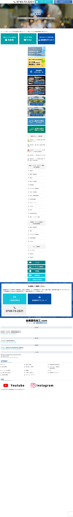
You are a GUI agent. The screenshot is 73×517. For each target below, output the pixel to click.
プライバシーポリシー (30, 374)
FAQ (50, 370)
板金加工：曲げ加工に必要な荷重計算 (36, 145)
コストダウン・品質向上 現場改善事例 (54, 367)
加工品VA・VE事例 (29, 366)
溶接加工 (32, 257)
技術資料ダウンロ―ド (54, 372)
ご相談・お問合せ (29, 372)
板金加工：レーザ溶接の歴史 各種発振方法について (36, 140)
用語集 (27, 370)
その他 (31, 206)
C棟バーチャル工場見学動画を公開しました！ (15, 31)
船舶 (31, 177)
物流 (31, 209)
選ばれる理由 (28, 364)
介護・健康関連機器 (34, 195)
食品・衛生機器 (33, 181)
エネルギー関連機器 (34, 188)
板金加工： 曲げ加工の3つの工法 (36, 155)
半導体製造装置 (33, 213)
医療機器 (32, 184)
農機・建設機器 (33, 174)
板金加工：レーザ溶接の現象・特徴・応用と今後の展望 (36, 159)
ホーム (2, 31)
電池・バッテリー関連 (35, 217)
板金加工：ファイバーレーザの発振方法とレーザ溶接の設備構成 (36, 150)
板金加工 (32, 253)
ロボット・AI (33, 202)
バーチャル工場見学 (6, 370)
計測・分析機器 (33, 192)
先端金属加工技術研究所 (54, 364)
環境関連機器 (33, 199)
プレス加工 (32, 250)
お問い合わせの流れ (6, 372)
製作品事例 (4, 366)
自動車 (31, 170)
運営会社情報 (5, 374)
